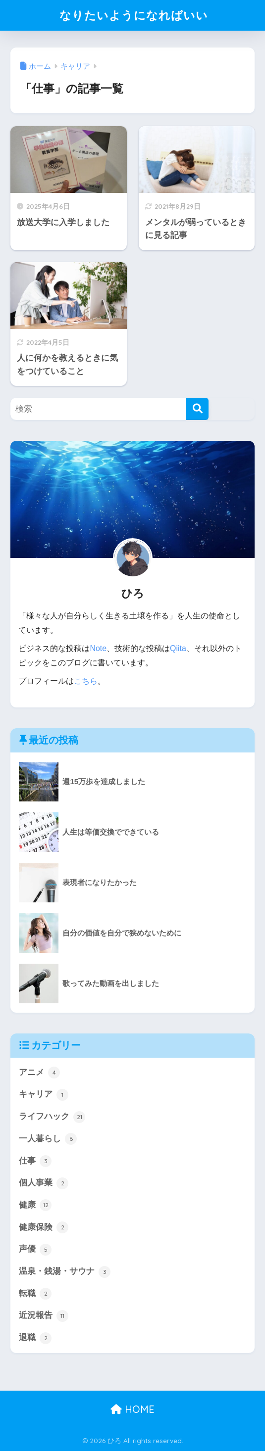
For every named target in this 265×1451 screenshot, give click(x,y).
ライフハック (52, 1117)
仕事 (35, 1161)
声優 (35, 1250)
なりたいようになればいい (133, 15)
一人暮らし (48, 1139)
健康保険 (43, 1227)
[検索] (197, 409)
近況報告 (43, 1316)
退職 (35, 1338)
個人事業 (43, 1183)
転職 (35, 1294)
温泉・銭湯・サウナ (64, 1272)
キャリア (43, 1095)
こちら (86, 681)
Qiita (178, 648)
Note (98, 648)
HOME (132, 1409)
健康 (35, 1205)
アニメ (39, 1072)
